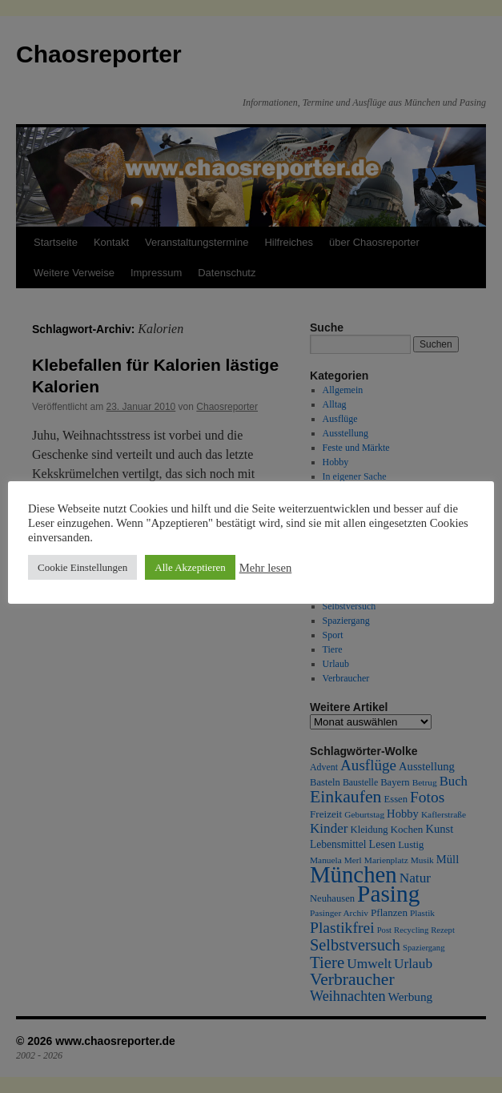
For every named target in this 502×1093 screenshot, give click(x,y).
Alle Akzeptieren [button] (190, 567)
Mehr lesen (265, 567)
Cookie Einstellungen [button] (82, 567)
